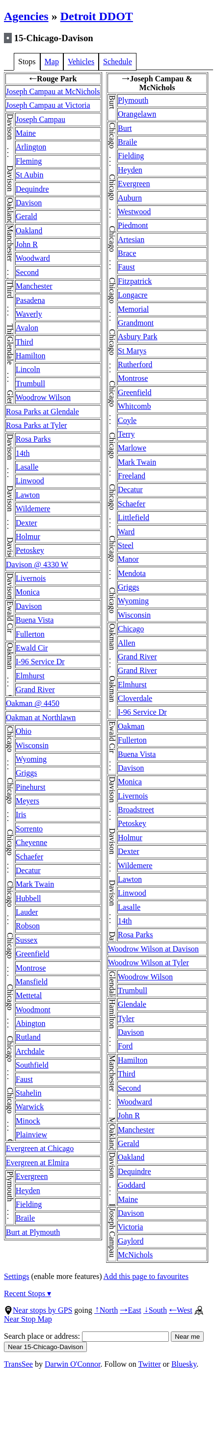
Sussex (26, 940)
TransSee (18, 1364)
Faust (24, 1079)
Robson (28, 926)
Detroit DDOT (96, 16)
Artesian (131, 239)
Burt (125, 128)
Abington (30, 1023)
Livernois (31, 578)
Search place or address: (86, 1336)
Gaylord (130, 1241)
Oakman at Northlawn (41, 717)
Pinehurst (30, 787)
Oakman (131, 726)
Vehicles (81, 61)
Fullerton (30, 634)
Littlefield (133, 517)
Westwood (134, 211)
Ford (125, 1046)
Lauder (27, 912)
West (180, 1310)
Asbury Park (137, 336)
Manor (128, 559)
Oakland (29, 230)
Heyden (28, 1190)
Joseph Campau (40, 119)
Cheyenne (31, 842)
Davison (29, 203)
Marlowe (132, 448)
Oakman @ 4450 (32, 703)
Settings (16, 1276)
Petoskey (30, 550)
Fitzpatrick (135, 281)
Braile (25, 1218)
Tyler (126, 1018)
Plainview (31, 1134)
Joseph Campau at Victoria (48, 105)
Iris (21, 814)
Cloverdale (135, 698)
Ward (126, 531)
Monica (28, 592)
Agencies (26, 16)
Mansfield (32, 982)
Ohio (23, 731)
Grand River (35, 689)
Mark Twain (35, 884)
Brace (127, 253)
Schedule (117, 61)
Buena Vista (35, 620)
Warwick (30, 1107)
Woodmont (33, 1009)
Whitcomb (134, 406)
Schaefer (29, 856)
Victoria (130, 1227)
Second (27, 272)
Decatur (28, 870)
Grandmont (136, 323)
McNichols (135, 1255)
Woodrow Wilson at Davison (153, 949)
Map (52, 61)
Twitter (149, 1364)
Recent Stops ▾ (27, 1293)
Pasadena (30, 300)
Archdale (30, 1051)
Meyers (27, 801)
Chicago (131, 629)
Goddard (131, 1185)
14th (22, 453)
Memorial (133, 309)
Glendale (132, 1004)
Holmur (28, 536)
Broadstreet (136, 809)
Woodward (33, 258)
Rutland (28, 1037)
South (155, 1310)
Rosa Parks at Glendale (42, 411)
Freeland (131, 476)
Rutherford (135, 364)
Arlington (31, 147)
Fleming (29, 161)
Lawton (28, 495)
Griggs (26, 773)
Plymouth (133, 100)
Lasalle (27, 467)
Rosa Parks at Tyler (36, 425)
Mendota (132, 573)
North (106, 1310)
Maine (26, 133)
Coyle (127, 420)
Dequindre (32, 189)
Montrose (31, 968)
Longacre (132, 295)
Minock (28, 1121)
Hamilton (30, 355)
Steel (126, 545)
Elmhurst (30, 676)
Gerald (26, 216)
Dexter (26, 523)
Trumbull (30, 383)
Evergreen (32, 1176)
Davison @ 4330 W (37, 564)
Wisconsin (32, 745)
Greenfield (32, 954)
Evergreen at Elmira (37, 1162)
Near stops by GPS (38, 1310)
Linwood (30, 480)
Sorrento (29, 829)
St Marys (132, 351)
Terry (126, 434)
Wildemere (33, 508)
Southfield (32, 1065)
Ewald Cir (32, 648)
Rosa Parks (33, 439)
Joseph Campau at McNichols (53, 91)
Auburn (130, 198)
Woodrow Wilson (43, 397)
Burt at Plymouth (33, 1232)
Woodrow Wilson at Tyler (148, 962)
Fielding (29, 1204)
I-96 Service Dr (40, 661)
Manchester (34, 286)
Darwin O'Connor (73, 1364)
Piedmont (133, 225)
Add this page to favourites (146, 1276)
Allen (127, 643)
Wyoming (31, 759)
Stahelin (28, 1093)
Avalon (27, 328)
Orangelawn (137, 114)
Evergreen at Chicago (40, 1148)
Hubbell (28, 898)
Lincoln (28, 369)
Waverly (29, 314)
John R (27, 244)
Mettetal (29, 995)
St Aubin (29, 175)
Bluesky (183, 1364)
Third (24, 342)
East (130, 1310)
